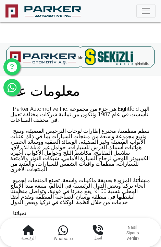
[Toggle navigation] (146, 11)
